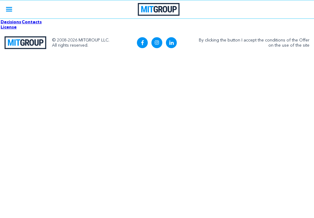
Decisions (11, 22)
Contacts (32, 22)
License (9, 27)
